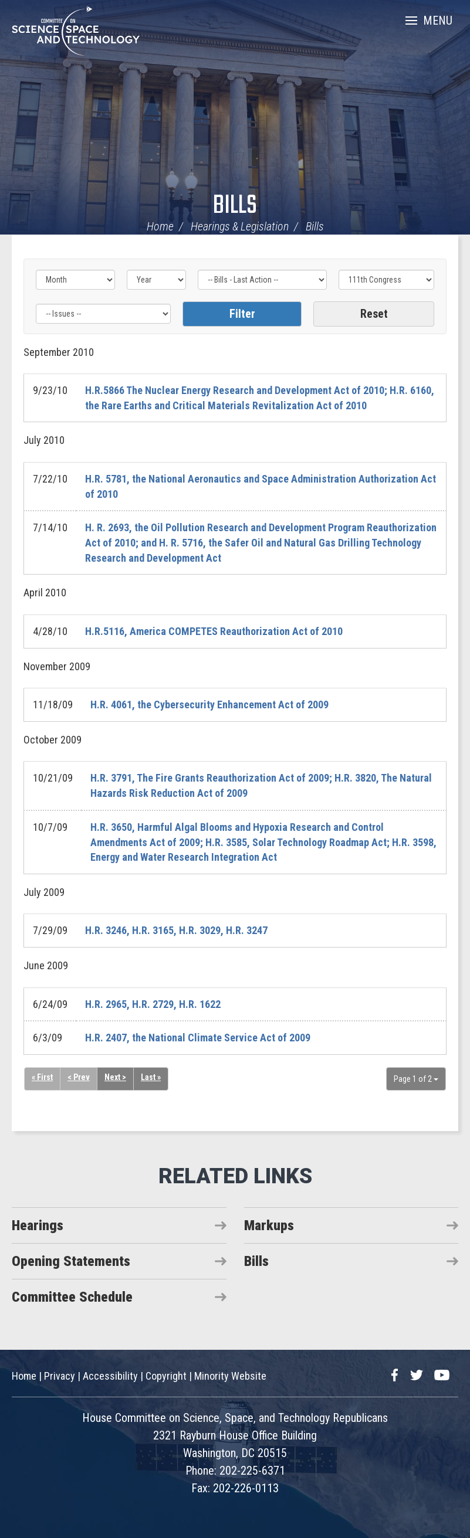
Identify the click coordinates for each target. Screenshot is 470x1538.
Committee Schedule (72, 1297)
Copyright (166, 1376)
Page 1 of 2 (416, 1079)
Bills (235, 206)
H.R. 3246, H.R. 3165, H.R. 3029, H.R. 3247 (176, 930)
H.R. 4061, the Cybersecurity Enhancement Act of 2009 (209, 704)
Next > (115, 1077)
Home (160, 226)
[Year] (156, 280)
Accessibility (110, 1376)
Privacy (59, 1376)
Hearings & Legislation (240, 226)
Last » (151, 1077)
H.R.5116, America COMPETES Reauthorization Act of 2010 (214, 631)
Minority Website (230, 1376)
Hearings (37, 1225)
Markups (269, 1225)
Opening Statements (71, 1261)
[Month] (75, 280)
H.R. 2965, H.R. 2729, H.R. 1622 (153, 1004)
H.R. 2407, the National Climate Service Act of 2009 (197, 1037)
